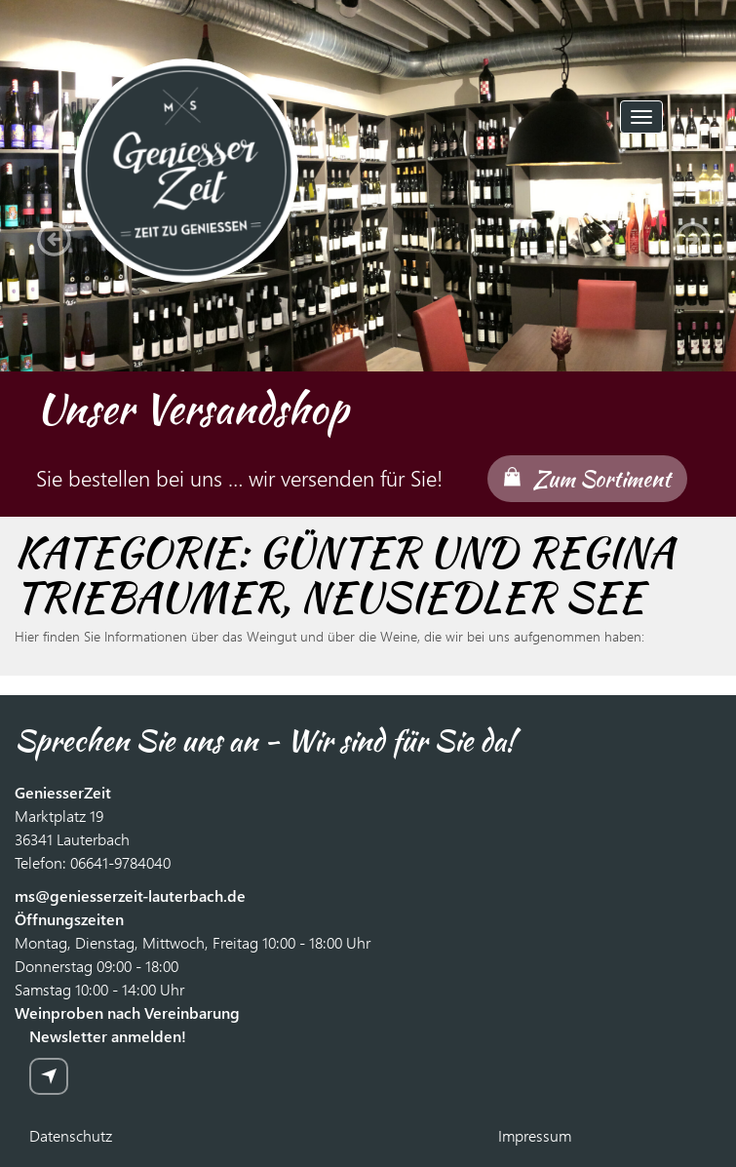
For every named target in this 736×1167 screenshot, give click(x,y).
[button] (48, 234)
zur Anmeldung (48, 1076)
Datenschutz (70, 1135)
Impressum (534, 1135)
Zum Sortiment (602, 478)
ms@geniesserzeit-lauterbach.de (130, 895)
